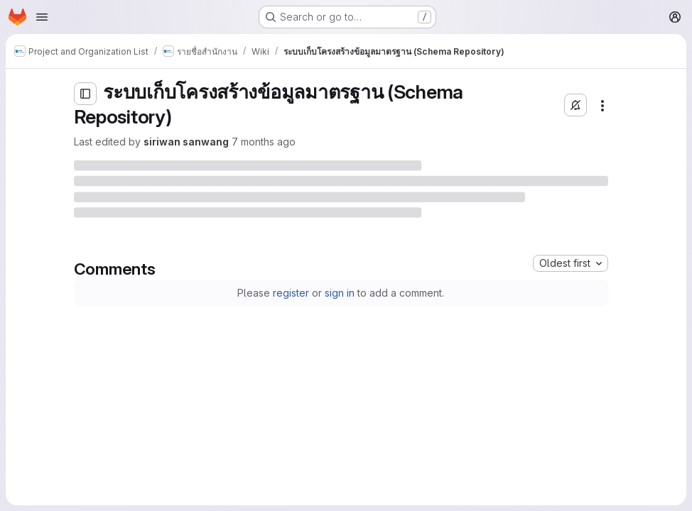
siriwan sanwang (186, 142)
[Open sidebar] (85, 93)
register (291, 293)
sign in (340, 293)
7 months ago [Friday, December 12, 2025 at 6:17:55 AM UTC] (264, 142)
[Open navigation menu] (42, 17)
